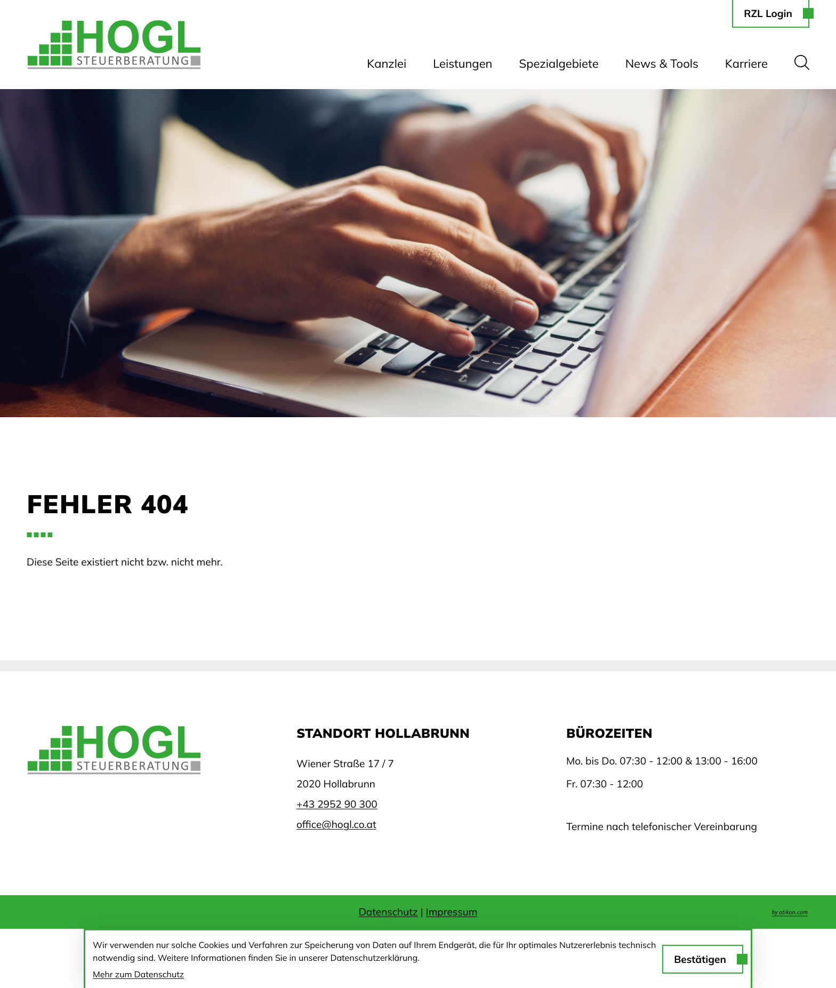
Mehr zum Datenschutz (138, 974)
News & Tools (661, 63)
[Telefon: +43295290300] (336, 804)
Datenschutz (388, 911)
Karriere (746, 63)
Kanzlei (386, 63)
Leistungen (462, 63)
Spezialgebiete (559, 63)
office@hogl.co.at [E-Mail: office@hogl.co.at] (336, 824)
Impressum (452, 911)
